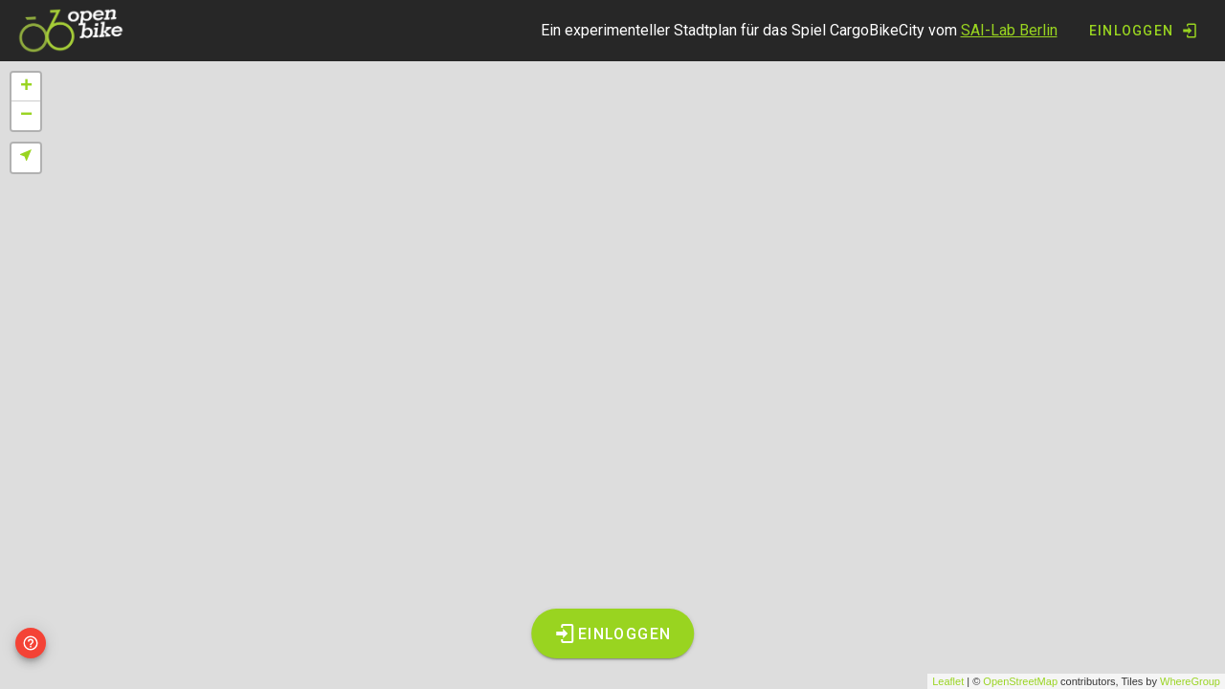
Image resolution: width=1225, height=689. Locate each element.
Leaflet (948, 681)
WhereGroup (1190, 681)
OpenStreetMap (1020, 681)
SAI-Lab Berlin (1009, 30)
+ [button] (26, 87)
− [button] (26, 115)
